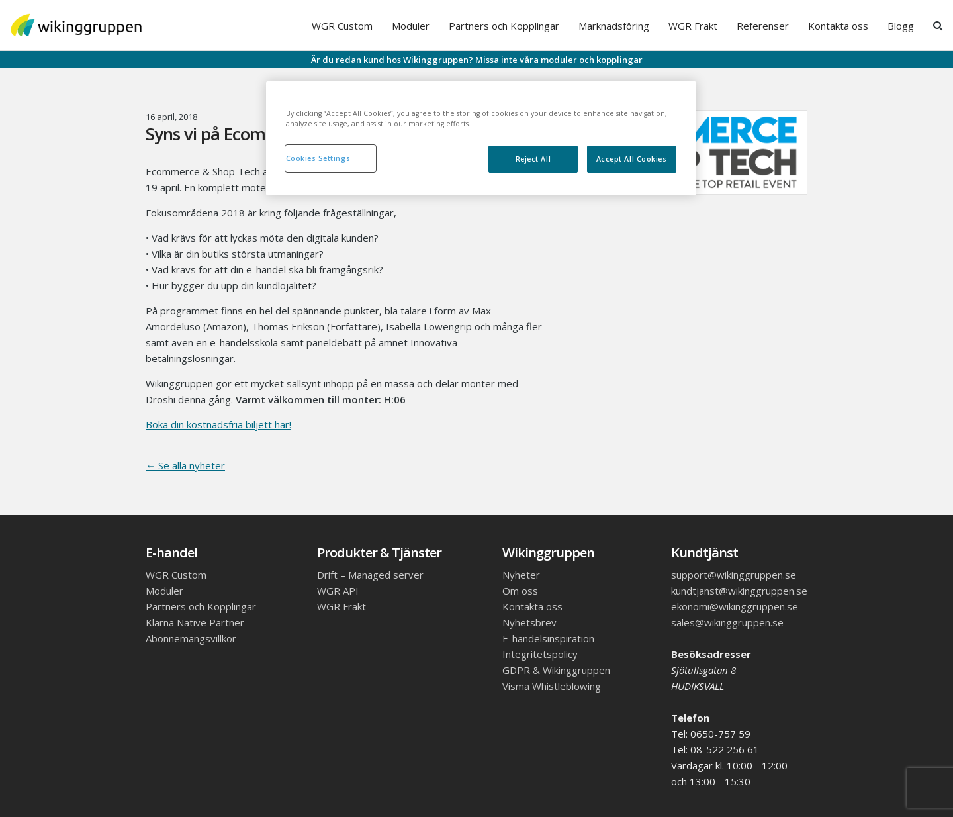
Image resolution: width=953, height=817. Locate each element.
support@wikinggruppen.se (733, 574)
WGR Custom (342, 25)
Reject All (533, 159)
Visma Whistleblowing (551, 686)
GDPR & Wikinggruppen (556, 670)
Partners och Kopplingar (504, 25)
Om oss (520, 590)
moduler (559, 60)
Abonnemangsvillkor (191, 638)
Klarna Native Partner (195, 622)
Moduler (411, 25)
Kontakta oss (838, 25)
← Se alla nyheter (185, 465)
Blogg (900, 25)
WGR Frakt (692, 25)
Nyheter (521, 574)
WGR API (338, 590)
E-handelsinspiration (548, 638)
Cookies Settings (318, 158)
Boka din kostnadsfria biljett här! (218, 424)
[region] (481, 138)
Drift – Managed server (370, 574)
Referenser (763, 25)
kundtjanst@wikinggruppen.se (739, 590)
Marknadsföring (613, 25)
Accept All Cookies (631, 159)
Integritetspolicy (540, 654)
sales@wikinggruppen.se (727, 622)
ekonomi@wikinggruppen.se (734, 606)
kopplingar (619, 60)
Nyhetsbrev (529, 622)
